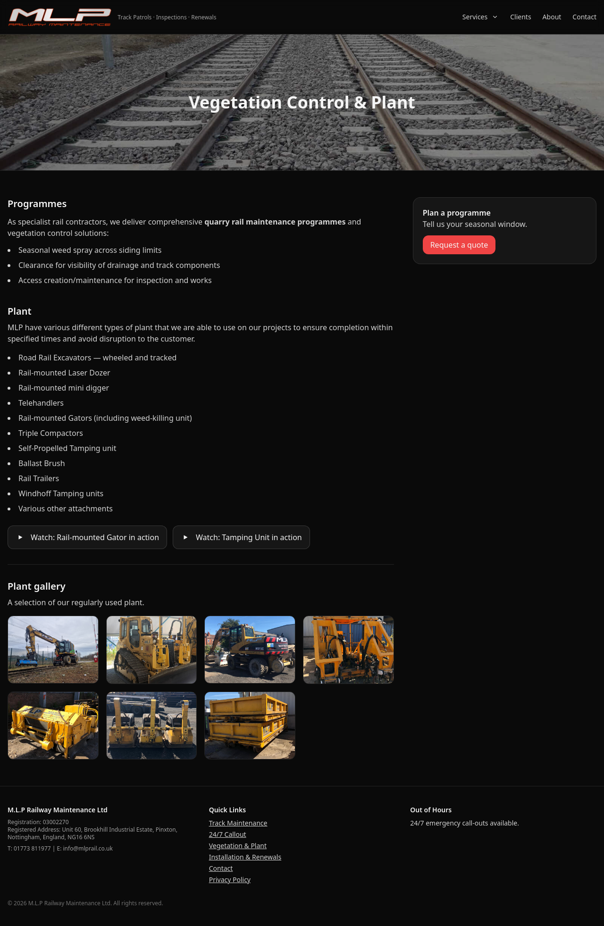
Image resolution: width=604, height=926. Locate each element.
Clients (520, 16)
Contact (584, 16)
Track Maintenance (238, 822)
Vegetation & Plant (238, 845)
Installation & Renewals (245, 856)
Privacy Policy (230, 879)
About (552, 16)
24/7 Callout (227, 834)
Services (480, 16)
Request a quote (459, 245)
